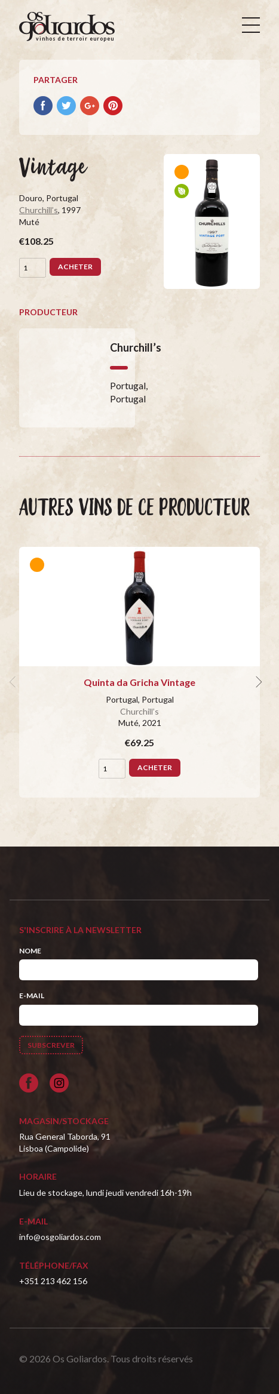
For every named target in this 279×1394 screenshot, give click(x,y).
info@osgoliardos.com (60, 1237)
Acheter (75, 266)
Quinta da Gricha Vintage (139, 682)
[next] (257, 682)
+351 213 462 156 (53, 1281)
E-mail (31, 995)
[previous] (14, 682)
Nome (30, 950)
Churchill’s (38, 210)
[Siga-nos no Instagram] (59, 1083)
